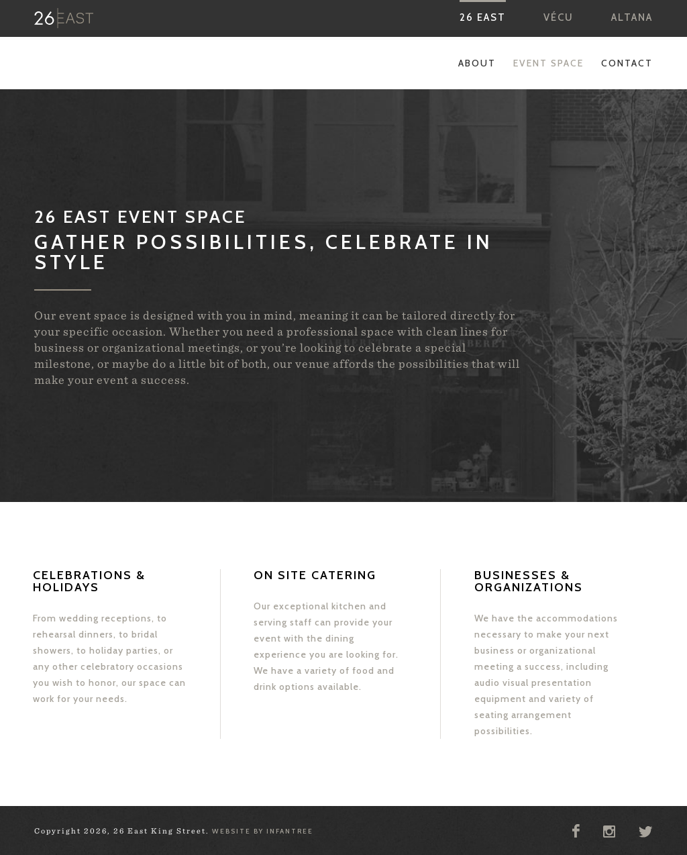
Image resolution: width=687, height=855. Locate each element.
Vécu (558, 17)
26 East (483, 17)
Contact (627, 63)
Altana (632, 17)
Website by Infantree (262, 831)
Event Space (548, 63)
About (477, 63)
